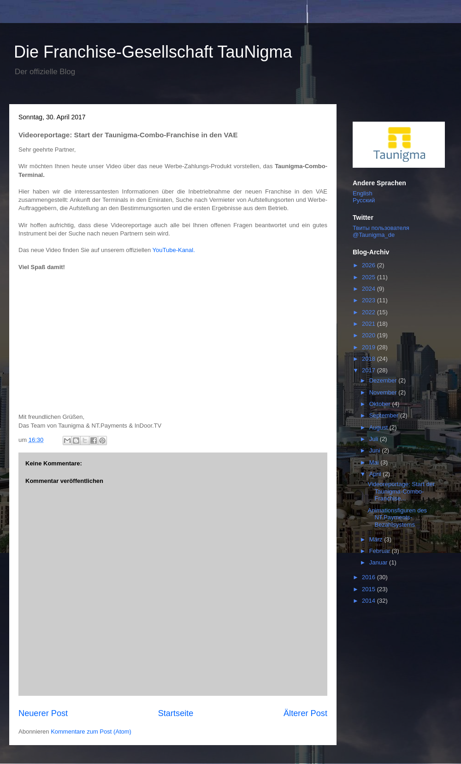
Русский (364, 200)
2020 (369, 335)
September (384, 415)
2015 (369, 589)
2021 (369, 323)
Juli (374, 438)
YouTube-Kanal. (175, 250)
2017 (369, 370)
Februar (380, 550)
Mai (375, 462)
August (379, 427)
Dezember (384, 380)
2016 (369, 577)
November (384, 392)
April (376, 473)
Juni (375, 450)
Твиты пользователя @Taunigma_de (381, 231)
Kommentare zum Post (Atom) (91, 731)
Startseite (176, 713)
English (362, 193)
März (376, 539)
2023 (369, 300)
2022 (369, 312)
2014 (369, 600)
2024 (369, 288)
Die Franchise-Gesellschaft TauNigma (153, 51)
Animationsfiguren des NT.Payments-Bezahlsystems (397, 517)
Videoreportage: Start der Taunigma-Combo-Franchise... (401, 491)
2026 (369, 265)
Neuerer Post (43, 713)
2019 (369, 347)
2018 (369, 358)
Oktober (380, 403)
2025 (369, 277)
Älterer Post (305, 713)
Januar (379, 562)
